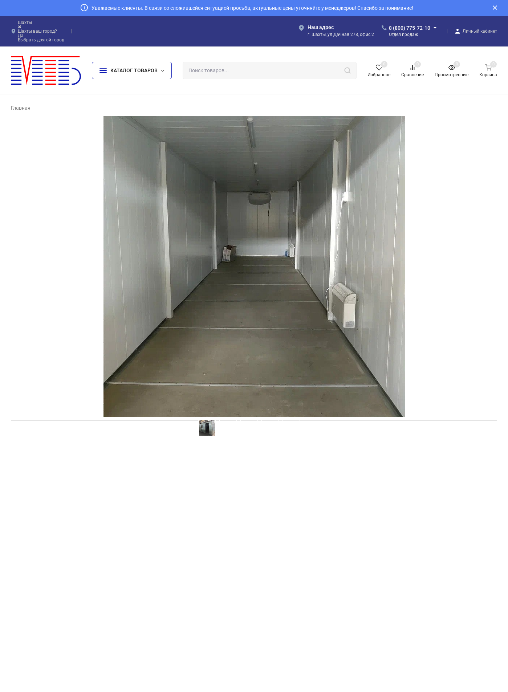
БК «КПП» (279, 619)
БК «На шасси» (163, 619)
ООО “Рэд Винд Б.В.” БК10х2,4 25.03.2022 (74, 477)
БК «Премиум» (163, 608)
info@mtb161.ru (415, 585)
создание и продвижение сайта (309, 678)
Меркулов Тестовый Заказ (53, 470)
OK (357, 661)
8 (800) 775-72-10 (409, 28)
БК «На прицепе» (287, 561)
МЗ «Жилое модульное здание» (304, 631)
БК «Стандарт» (163, 596)
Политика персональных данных (45, 628)
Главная (21, 107)
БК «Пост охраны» (288, 608)
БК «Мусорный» (286, 573)
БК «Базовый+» (163, 584)
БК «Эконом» (161, 573)
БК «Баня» (280, 584)
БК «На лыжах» (163, 631)
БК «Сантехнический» (293, 596)
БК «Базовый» (162, 561)
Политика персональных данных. (312, 661)
